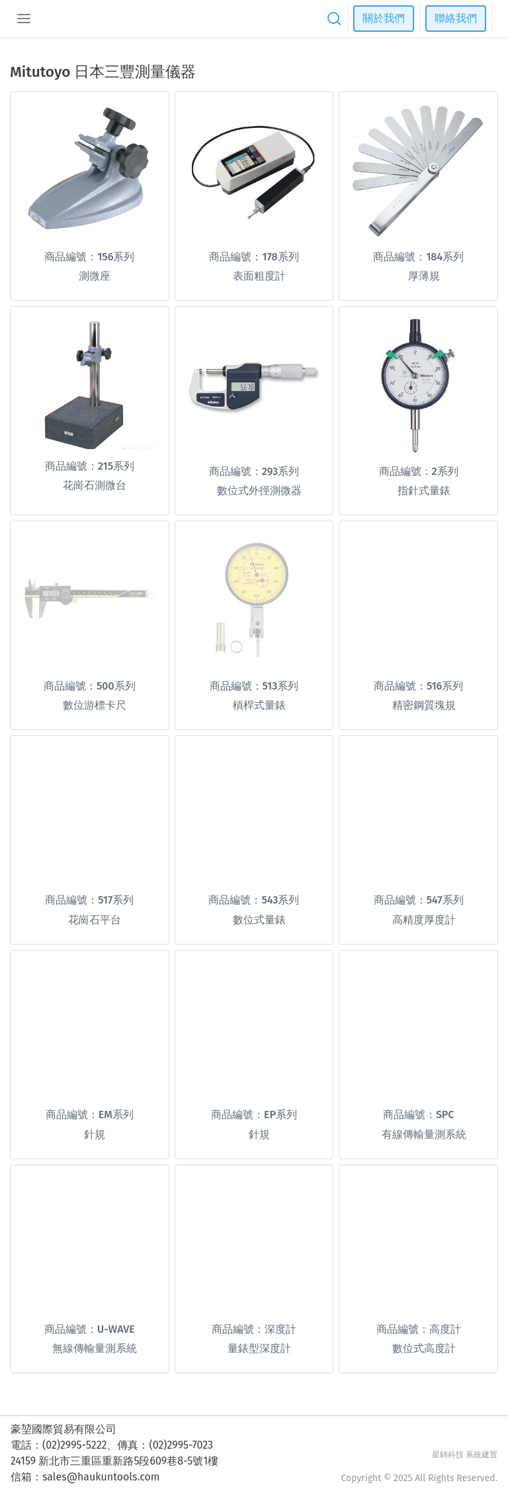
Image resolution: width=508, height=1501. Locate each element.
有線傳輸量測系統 (424, 1134)
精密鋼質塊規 (424, 705)
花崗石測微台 (94, 485)
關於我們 (383, 18)
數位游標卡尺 (94, 705)
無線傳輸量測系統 (94, 1348)
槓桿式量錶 (259, 705)
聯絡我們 (456, 18)
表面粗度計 (259, 276)
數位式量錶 (259, 919)
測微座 (94, 276)
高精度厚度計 (424, 919)
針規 (94, 1134)
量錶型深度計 (259, 1348)
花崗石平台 (94, 919)
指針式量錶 (424, 490)
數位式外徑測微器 (259, 490)
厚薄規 (424, 276)
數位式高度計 (424, 1348)
